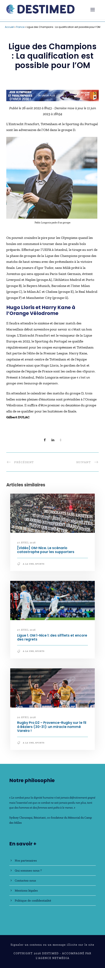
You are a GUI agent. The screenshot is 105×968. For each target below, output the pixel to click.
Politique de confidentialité (33, 900)
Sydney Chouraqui (20, 817)
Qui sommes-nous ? (28, 870)
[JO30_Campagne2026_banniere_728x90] (52, 95)
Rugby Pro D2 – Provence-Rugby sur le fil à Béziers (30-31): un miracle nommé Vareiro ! (51, 726)
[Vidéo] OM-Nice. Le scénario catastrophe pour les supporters (45, 550)
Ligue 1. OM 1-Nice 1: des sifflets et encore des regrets (52, 637)
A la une (28, 564)
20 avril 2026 (26, 717)
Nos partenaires (26, 860)
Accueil (9, 27)
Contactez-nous (25, 880)
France (20, 27)
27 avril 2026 (26, 542)
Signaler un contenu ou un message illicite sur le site (52, 944)
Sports (39, 564)
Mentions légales (26, 890)
